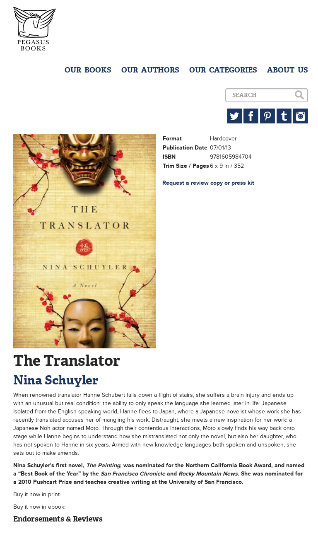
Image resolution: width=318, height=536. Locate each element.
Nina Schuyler (55, 380)
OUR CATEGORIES (223, 70)
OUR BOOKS (88, 70)
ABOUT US (287, 70)
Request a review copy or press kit (208, 182)
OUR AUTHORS (150, 70)
